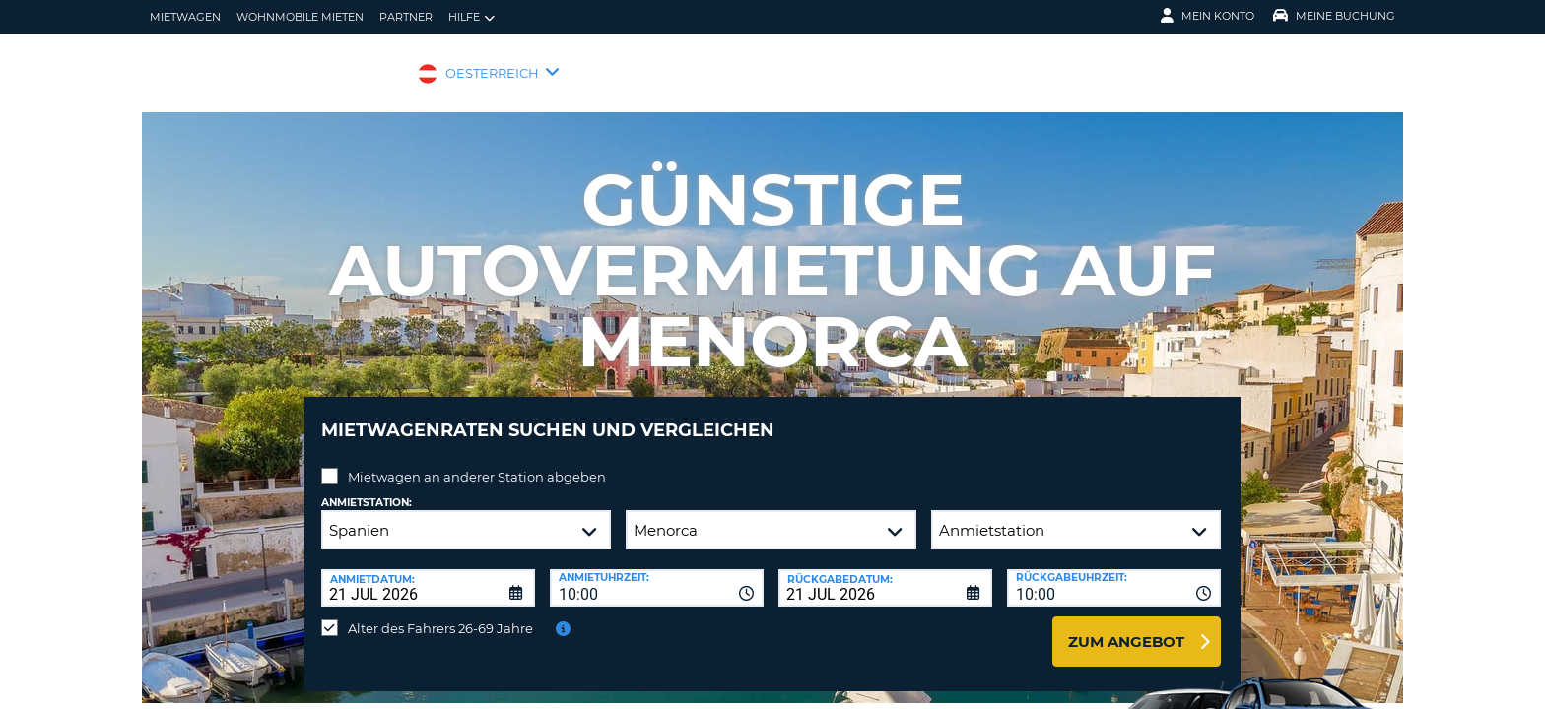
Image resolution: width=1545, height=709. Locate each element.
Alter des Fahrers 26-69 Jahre (440, 613)
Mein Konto (1207, 16)
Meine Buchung (1334, 16)
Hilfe (471, 17)
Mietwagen (185, 17)
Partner (406, 17)
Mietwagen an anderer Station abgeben (477, 462)
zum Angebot (1126, 626)
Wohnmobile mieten (300, 17)
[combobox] (657, 573)
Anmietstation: (366, 488)
